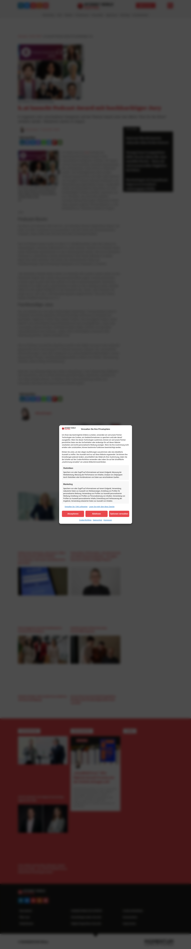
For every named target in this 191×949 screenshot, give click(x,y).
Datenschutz (97, 520)
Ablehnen (96, 514)
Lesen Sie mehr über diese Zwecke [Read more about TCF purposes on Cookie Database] (101, 507)
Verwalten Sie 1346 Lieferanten (76, 507)
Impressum (107, 520)
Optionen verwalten (119, 514)
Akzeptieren (72, 514)
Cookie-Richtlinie (85, 520)
